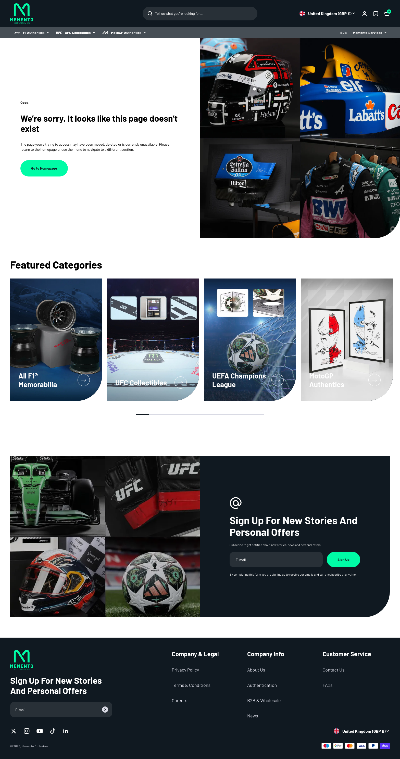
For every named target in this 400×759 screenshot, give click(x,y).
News (252, 715)
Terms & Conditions (191, 685)
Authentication (262, 685)
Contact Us (333, 670)
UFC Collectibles (75, 33)
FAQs (327, 685)
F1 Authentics (31, 33)
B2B (343, 32)
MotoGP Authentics (123, 33)
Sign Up (343, 559)
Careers (179, 700)
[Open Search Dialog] (200, 13)
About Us (256, 670)
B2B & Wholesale (264, 700)
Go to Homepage (44, 168)
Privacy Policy (185, 670)
